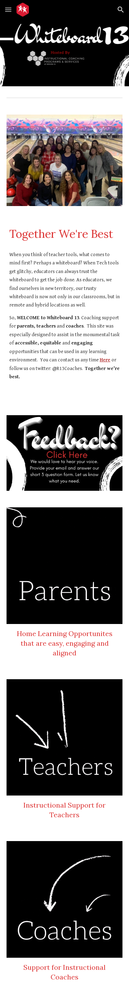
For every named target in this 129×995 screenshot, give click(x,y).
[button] (8, 9)
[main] (65, 234)
